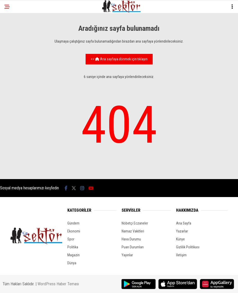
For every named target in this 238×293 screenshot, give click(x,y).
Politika (72, 247)
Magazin (73, 255)
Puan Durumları (133, 247)
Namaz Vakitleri (133, 231)
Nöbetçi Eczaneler (135, 223)
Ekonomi (73, 231)
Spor (70, 239)
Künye (180, 239)
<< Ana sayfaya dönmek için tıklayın (119, 59)
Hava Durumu (131, 239)
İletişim (181, 255)
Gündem (73, 223)
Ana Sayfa (183, 223)
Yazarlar (182, 231)
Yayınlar (127, 255)
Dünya (71, 263)
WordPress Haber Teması (58, 283)
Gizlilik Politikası (187, 247)
